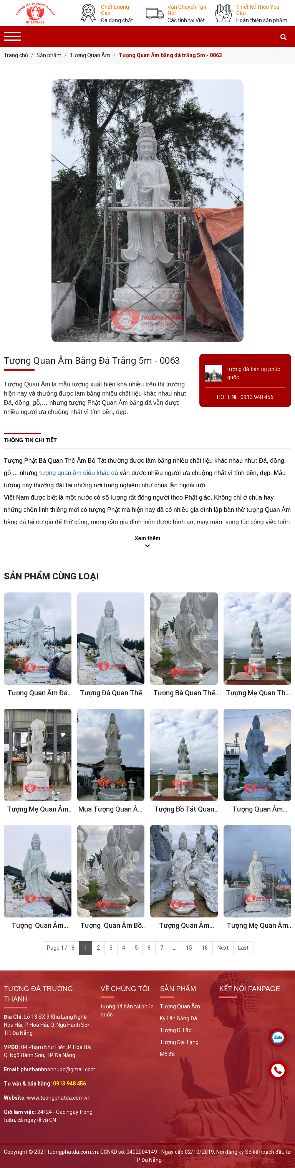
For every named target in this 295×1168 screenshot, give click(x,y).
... (174, 948)
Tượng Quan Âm (180, 1006)
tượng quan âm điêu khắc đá (78, 473)
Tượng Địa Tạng (179, 1042)
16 (205, 948)
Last (243, 948)
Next (223, 948)
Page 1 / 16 (61, 948)
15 (189, 948)
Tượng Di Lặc (175, 1030)
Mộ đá (167, 1054)
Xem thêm (148, 538)
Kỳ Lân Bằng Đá (178, 1018)
